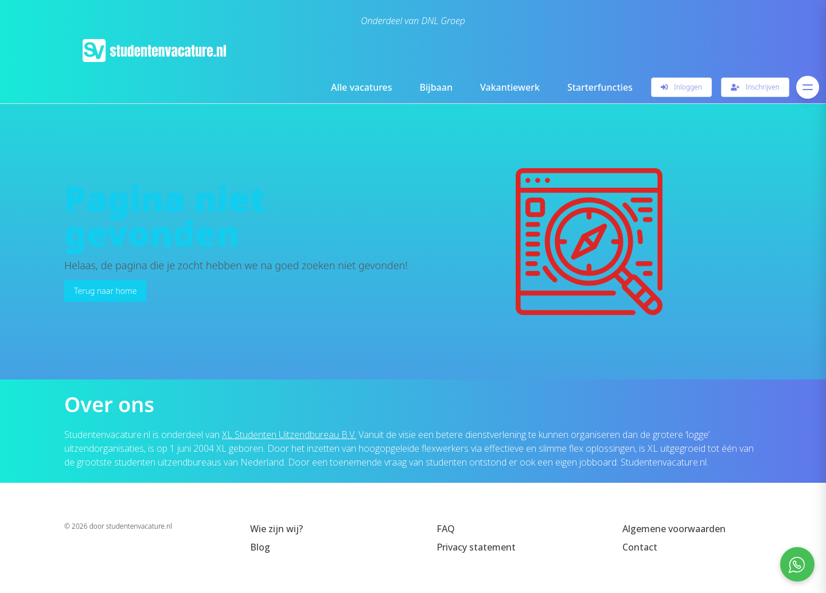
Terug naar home (105, 290)
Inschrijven (755, 87)
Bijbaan (436, 87)
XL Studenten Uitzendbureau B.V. (289, 434)
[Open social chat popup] (797, 564)
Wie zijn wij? (276, 528)
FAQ (446, 528)
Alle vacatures (361, 87)
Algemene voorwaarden (674, 528)
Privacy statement (476, 547)
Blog (260, 547)
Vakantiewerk (510, 87)
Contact (639, 547)
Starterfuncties (600, 87)
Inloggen (681, 87)
